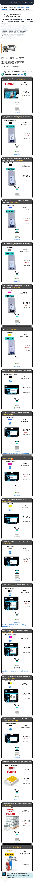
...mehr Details (20, 79)
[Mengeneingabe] (17, 149)
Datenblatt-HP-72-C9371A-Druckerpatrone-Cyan (17, 453)
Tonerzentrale (12, 2)
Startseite (18, 7)
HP (10, 9)
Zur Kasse (29, 2)
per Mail (20, 74)
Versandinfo (17, 112)
